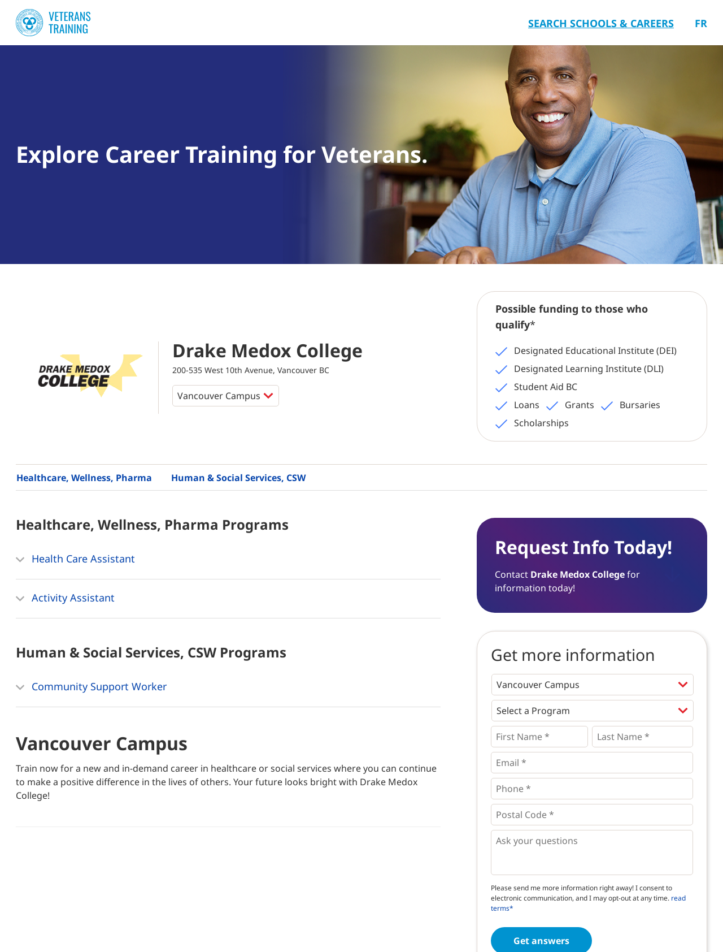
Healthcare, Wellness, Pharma (84, 477)
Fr (701, 23)
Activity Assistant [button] (65, 598)
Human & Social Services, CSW (238, 477)
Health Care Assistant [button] (75, 559)
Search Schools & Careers (601, 23)
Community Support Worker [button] (91, 687)
